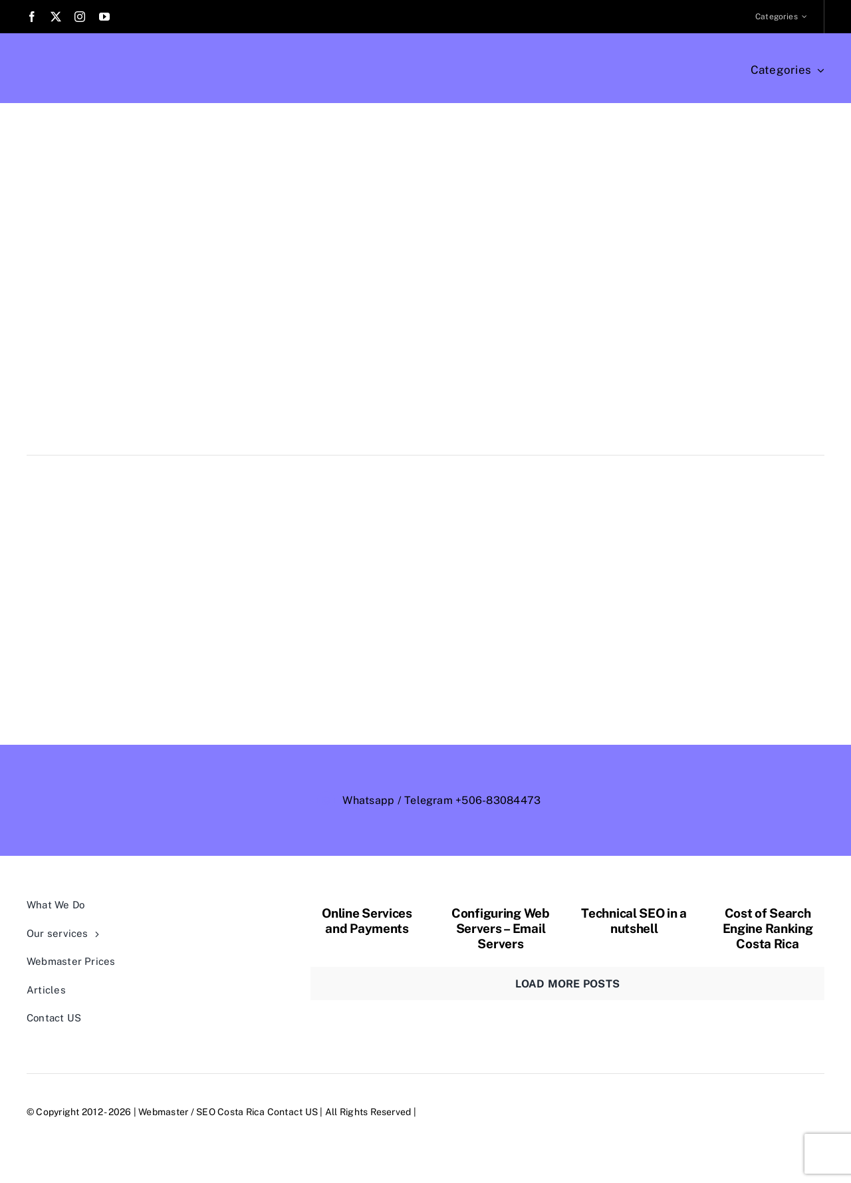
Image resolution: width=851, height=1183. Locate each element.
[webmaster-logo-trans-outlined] (657, 789)
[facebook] (32, 16)
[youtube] (104, 16)
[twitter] (56, 16)
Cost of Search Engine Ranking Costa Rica (768, 928)
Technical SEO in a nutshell (634, 921)
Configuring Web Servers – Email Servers (500, 928)
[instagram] (79, 16)
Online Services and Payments (367, 921)
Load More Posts (567, 984)
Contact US (292, 1112)
